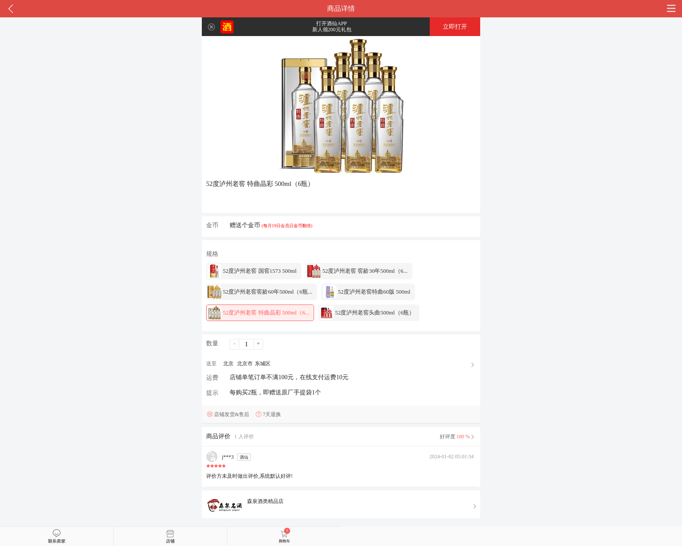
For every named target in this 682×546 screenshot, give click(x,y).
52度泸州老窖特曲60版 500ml (367, 292)
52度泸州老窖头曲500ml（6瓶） (367, 313)
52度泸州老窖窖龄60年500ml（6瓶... (259, 292)
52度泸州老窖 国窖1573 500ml (252, 271)
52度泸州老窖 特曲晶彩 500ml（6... (258, 313)
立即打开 (455, 26)
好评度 (458, 436)
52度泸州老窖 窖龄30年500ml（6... (357, 271)
